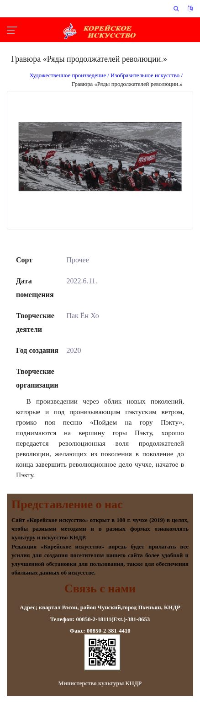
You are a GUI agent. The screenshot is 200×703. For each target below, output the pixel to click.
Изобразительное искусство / (147, 75)
